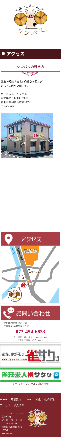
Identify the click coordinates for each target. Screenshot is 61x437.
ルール (28, 399)
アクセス (5, 405)
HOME (4, 399)
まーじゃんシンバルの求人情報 (30, 383)
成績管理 (49, 399)
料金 (38, 399)
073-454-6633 (30, 331)
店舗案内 (16, 399)
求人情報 (19, 405)
